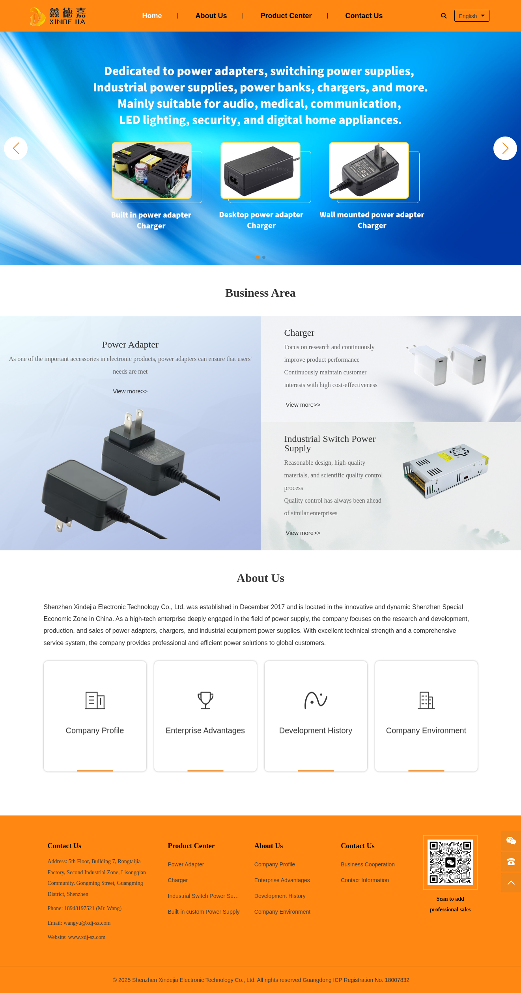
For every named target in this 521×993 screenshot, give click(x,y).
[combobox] (471, 16)
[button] (505, 148)
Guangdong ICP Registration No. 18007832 (356, 980)
